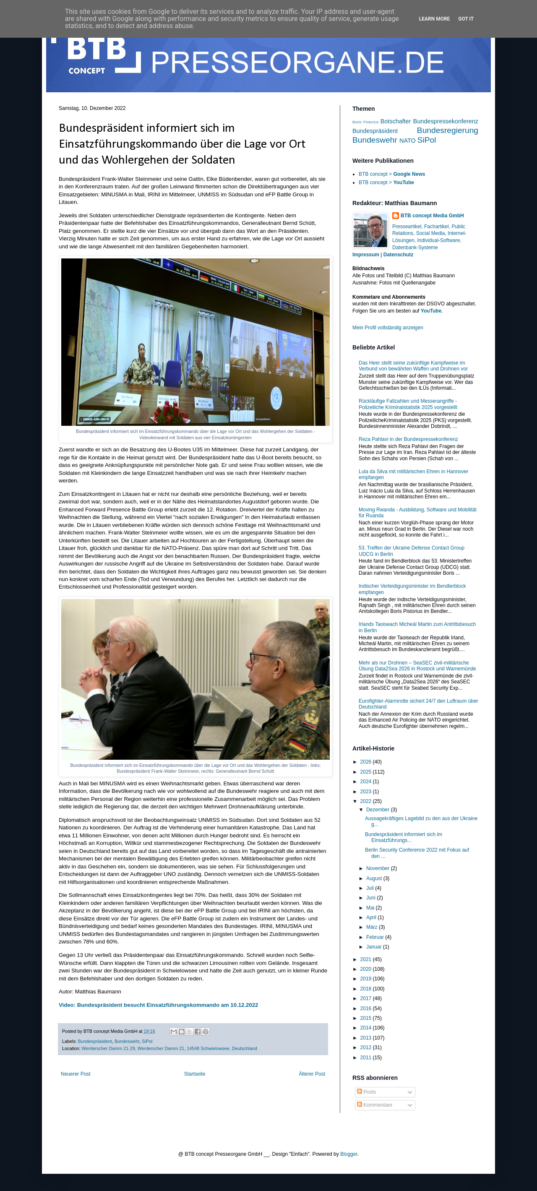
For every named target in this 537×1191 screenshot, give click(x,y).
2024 (366, 781)
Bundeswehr (127, 1041)
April (372, 917)
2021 (366, 959)
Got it (466, 19)
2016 (366, 1008)
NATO (407, 140)
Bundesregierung (447, 130)
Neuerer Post (76, 1074)
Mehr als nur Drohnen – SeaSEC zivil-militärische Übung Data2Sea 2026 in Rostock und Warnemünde (417, 666)
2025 (366, 772)
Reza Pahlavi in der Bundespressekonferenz (408, 439)
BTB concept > (392, 174)
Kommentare (374, 1105)
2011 (366, 1058)
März (372, 927)
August (374, 878)
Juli (370, 888)
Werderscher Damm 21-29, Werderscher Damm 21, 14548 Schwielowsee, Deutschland (169, 1048)
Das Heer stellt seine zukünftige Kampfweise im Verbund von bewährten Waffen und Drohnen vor (413, 366)
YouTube (431, 311)
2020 (366, 969)
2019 (366, 979)
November (378, 868)
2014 (366, 1028)
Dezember (378, 810)
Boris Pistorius (365, 122)
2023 (366, 792)
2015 (366, 1018)
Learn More (434, 19)
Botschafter (396, 121)
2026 (366, 762)
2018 (366, 989)
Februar (375, 937)
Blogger (348, 1154)
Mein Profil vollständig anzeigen (387, 328)
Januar (374, 947)
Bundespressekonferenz (445, 121)
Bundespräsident (95, 1041)
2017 (366, 998)
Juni (371, 898)
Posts (366, 1092)
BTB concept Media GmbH (432, 216)
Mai (371, 908)
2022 (366, 801)
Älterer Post (312, 1074)
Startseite (195, 1074)
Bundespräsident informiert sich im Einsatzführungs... (403, 837)
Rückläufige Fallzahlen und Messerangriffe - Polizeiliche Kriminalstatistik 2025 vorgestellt (408, 404)
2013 (366, 1038)
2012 (366, 1047)
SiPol (147, 1041)
